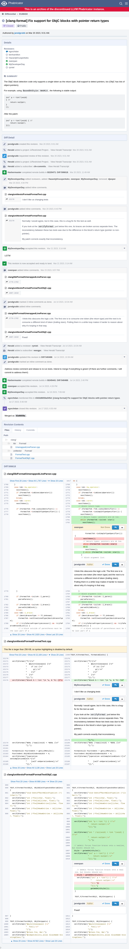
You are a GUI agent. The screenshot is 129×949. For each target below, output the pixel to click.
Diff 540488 (46, 357)
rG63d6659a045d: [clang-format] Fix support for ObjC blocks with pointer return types (77, 398)
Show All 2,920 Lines (35, 634)
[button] (126, 3)
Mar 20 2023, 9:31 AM (49, 144)
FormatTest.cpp (22, 454)
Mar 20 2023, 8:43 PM (52, 209)
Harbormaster (14, 172)
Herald (11, 150)
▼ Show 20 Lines (55, 481)
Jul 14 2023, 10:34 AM (63, 302)
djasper (112, 179)
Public (23, 26)
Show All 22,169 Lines (37, 655)
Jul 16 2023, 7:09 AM (56, 392)
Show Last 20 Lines (54, 634)
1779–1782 (12, 282)
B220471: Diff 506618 (57, 172)
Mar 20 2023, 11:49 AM (80, 172)
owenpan (13, 61)
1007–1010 (12, 293)
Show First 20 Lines (18, 481)
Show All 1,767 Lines (37, 481)
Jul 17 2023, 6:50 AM (47, 408)
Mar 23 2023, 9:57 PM (50, 270)
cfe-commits (40, 166)
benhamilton (14, 54)
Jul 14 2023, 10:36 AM (63, 357)
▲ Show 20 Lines (17, 634)
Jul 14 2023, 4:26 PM (48, 386)
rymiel (11, 67)
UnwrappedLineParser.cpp (27, 447)
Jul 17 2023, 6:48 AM (18, 402)
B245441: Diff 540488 (57, 380)
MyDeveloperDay (17, 64)
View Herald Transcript (61, 150)
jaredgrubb (19, 33)
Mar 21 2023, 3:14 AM (56, 248)
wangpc (37, 350)
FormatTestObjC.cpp (24, 458)
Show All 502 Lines (36, 941)
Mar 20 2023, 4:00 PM (18, 183)
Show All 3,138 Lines (35, 768)
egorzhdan (14, 51)
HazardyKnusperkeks (19, 58)
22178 (10, 199)
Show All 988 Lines (37, 781)
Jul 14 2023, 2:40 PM (79, 380)
